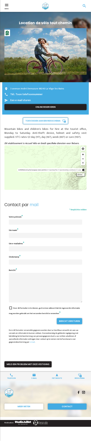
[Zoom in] (83, 154)
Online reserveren (45, 107)
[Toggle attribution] (83, 170)
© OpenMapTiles (53, 170)
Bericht (12, 270)
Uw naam (13, 230)
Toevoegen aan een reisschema (42, 120)
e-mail (32, 347)
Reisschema (80, 383)
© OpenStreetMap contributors (67, 170)
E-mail (34, 383)
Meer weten (24, 411)
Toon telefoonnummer (29, 94)
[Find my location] (83, 149)
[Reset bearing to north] (83, 163)
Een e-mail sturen (20, 100)
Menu (6, 6)
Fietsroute (57, 383)
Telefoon (11, 383)
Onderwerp (14, 257)
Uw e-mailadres (16, 243)
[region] (45, 167)
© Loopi (78, 170)
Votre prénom (15, 217)
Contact (67, 411)
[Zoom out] (83, 159)
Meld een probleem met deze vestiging (28, 369)
